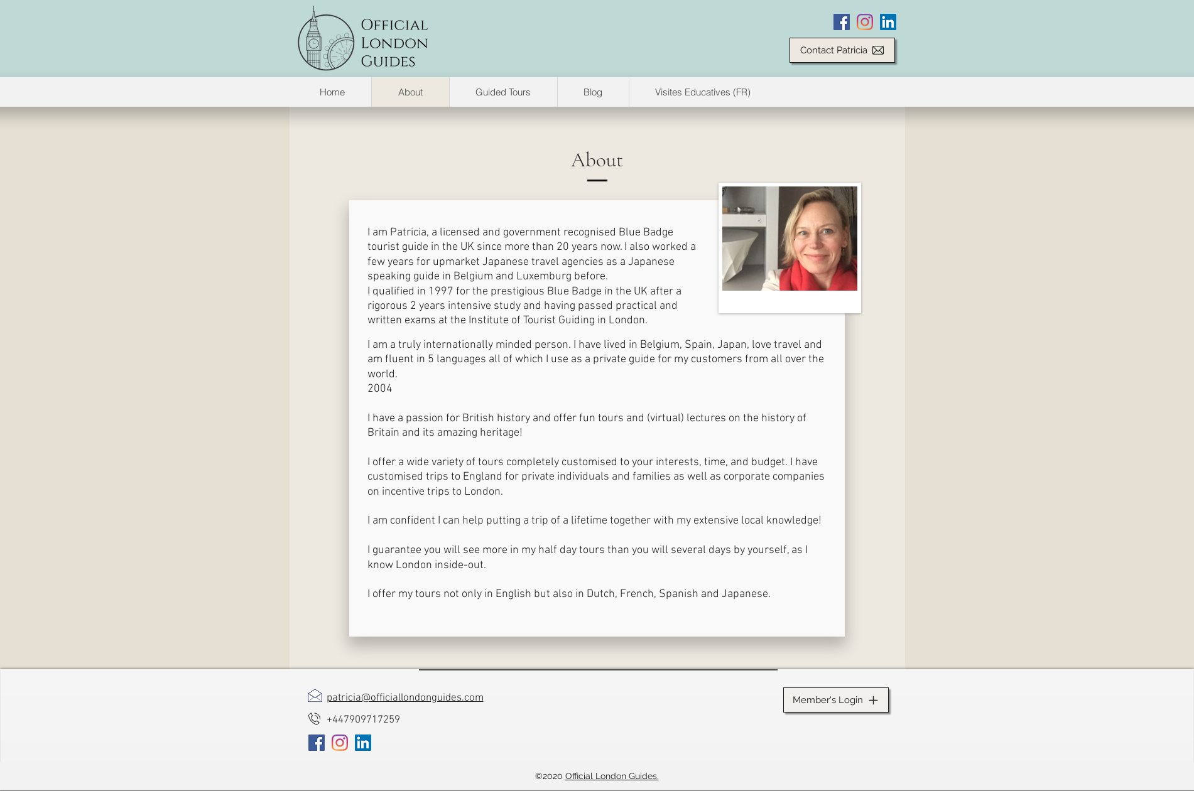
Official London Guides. (612, 776)
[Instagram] (865, 22)
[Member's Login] (836, 700)
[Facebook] (841, 22)
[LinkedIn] (888, 22)
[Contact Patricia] (842, 50)
